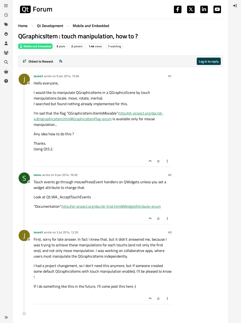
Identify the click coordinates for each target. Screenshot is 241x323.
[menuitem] (235, 5)
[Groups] (6, 52)
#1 (170, 76)
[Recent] (6, 15)
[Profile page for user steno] (24, 178)
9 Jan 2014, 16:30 (66, 174)
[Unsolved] (6, 81)
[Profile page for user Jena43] (24, 79)
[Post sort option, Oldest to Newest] (37, 61)
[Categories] (6, 5)
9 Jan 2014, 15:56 (67, 76)
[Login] (235, 5)
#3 (170, 232)
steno (37, 174)
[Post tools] (167, 161)
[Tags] (6, 24)
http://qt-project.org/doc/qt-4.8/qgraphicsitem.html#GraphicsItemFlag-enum (98, 116)
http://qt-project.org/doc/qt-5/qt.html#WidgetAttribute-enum (111, 206)
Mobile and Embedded (35, 46)
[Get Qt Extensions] (6, 71)
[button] (6, 317)
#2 (170, 174)
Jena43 (38, 76)
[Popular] (6, 34)
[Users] (6, 43)
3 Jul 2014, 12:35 (67, 232)
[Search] (6, 62)
